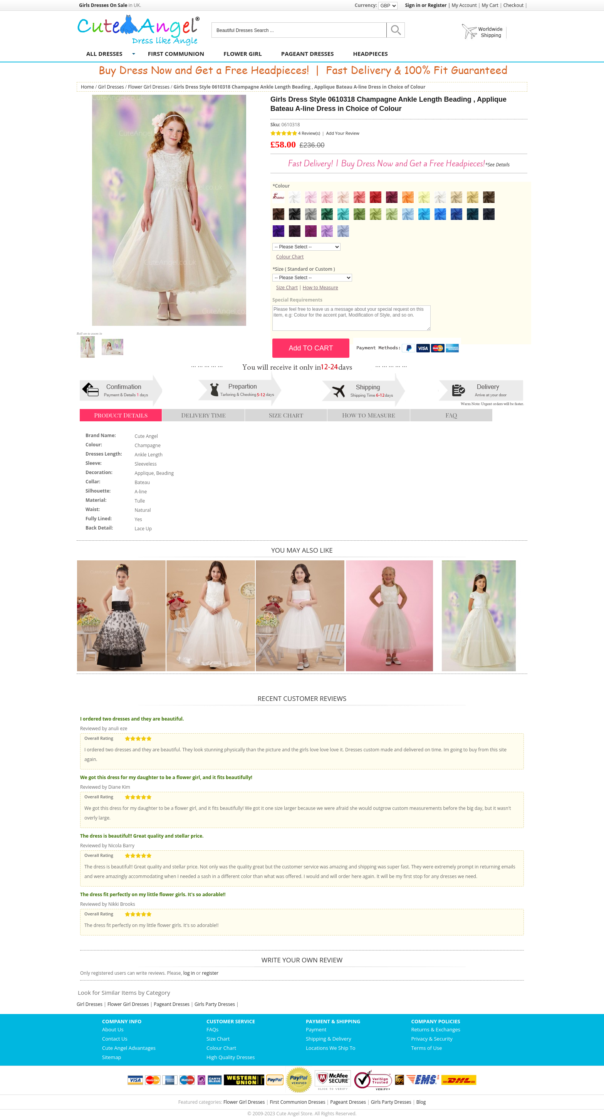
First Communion (176, 53)
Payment (316, 1029)
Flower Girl (242, 53)
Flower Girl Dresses (148, 87)
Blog (421, 1102)
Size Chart (287, 287)
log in (189, 973)
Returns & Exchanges (435, 1029)
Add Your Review (342, 133)
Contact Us (115, 1038)
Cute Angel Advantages (129, 1047)
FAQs (212, 1029)
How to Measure (320, 287)
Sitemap (111, 1057)
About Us (113, 1029)
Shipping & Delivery (328, 1038)
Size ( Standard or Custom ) (303, 269)
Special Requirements (297, 300)
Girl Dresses (111, 87)
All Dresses (104, 53)
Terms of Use (426, 1047)
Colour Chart (290, 256)
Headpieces (370, 53)
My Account (463, 5)
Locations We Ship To (331, 1047)
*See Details (497, 164)
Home (87, 87)
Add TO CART (311, 348)
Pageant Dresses (307, 53)
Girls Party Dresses (215, 1004)
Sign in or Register (426, 5)
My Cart (490, 5)
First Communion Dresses (297, 1102)
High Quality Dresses (230, 1057)
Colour (281, 186)
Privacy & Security (431, 1038)
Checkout (513, 5)
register (210, 973)
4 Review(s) (309, 133)
